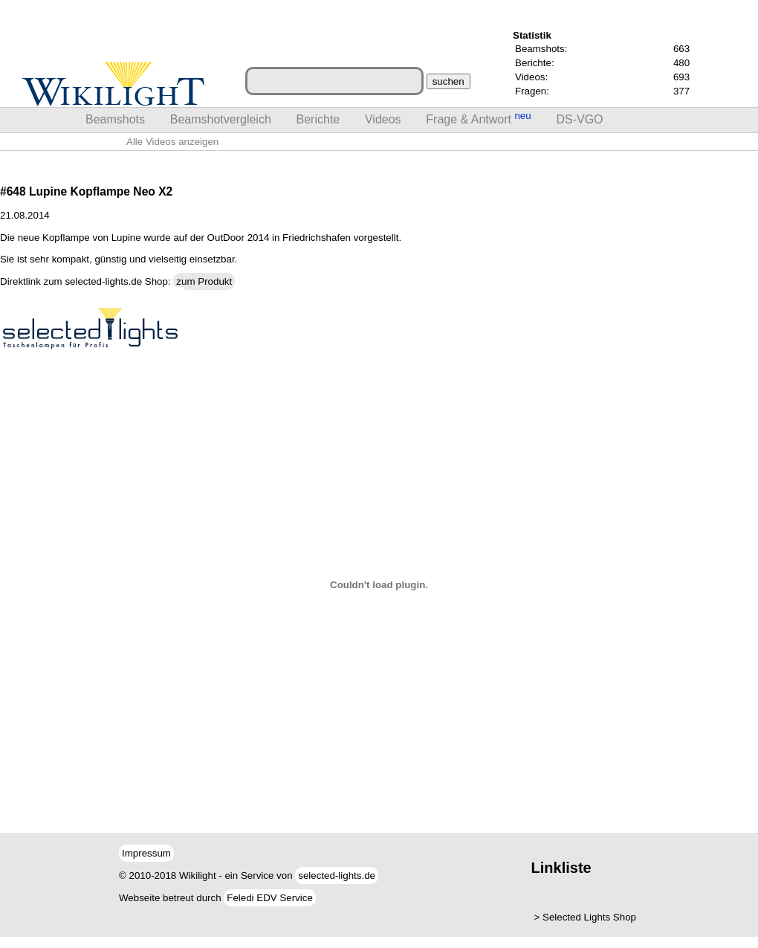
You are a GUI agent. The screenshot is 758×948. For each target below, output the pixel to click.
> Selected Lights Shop (585, 917)
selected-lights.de (336, 875)
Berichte (318, 119)
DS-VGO (579, 119)
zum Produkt (204, 281)
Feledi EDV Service (270, 897)
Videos (383, 119)
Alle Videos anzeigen (172, 141)
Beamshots (115, 119)
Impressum (146, 853)
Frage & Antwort (478, 118)
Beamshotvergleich (220, 119)
